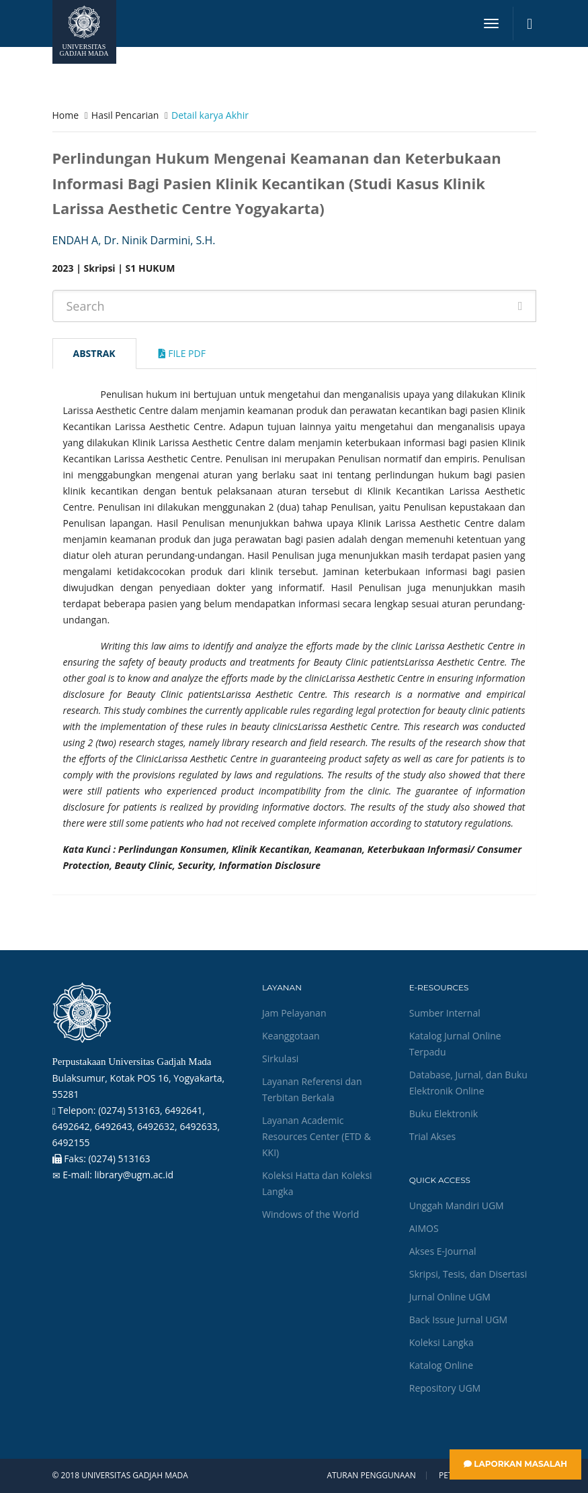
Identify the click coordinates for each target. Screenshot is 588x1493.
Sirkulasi (280, 1058)
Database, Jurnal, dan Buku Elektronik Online (468, 1082)
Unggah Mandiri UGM (456, 1205)
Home (65, 115)
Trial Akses (432, 1136)
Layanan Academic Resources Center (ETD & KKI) (316, 1136)
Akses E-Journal (442, 1251)
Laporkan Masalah (515, 1464)
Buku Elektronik (443, 1113)
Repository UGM (444, 1388)
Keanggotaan (291, 1035)
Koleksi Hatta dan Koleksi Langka (317, 1183)
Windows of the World (310, 1214)
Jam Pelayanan (294, 1013)
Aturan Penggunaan (371, 1476)
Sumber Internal (444, 1013)
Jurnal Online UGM (450, 1296)
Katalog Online (441, 1365)
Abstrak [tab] (94, 353)
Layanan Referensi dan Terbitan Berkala (312, 1089)
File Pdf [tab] (182, 353)
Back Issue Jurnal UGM (458, 1319)
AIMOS (424, 1228)
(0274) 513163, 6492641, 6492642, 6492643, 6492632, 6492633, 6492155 (136, 1126)
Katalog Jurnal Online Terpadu (455, 1043)
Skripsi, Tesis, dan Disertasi (468, 1274)
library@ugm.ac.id (134, 1174)
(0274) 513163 (119, 1158)
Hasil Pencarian (125, 115)
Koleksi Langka (441, 1342)
